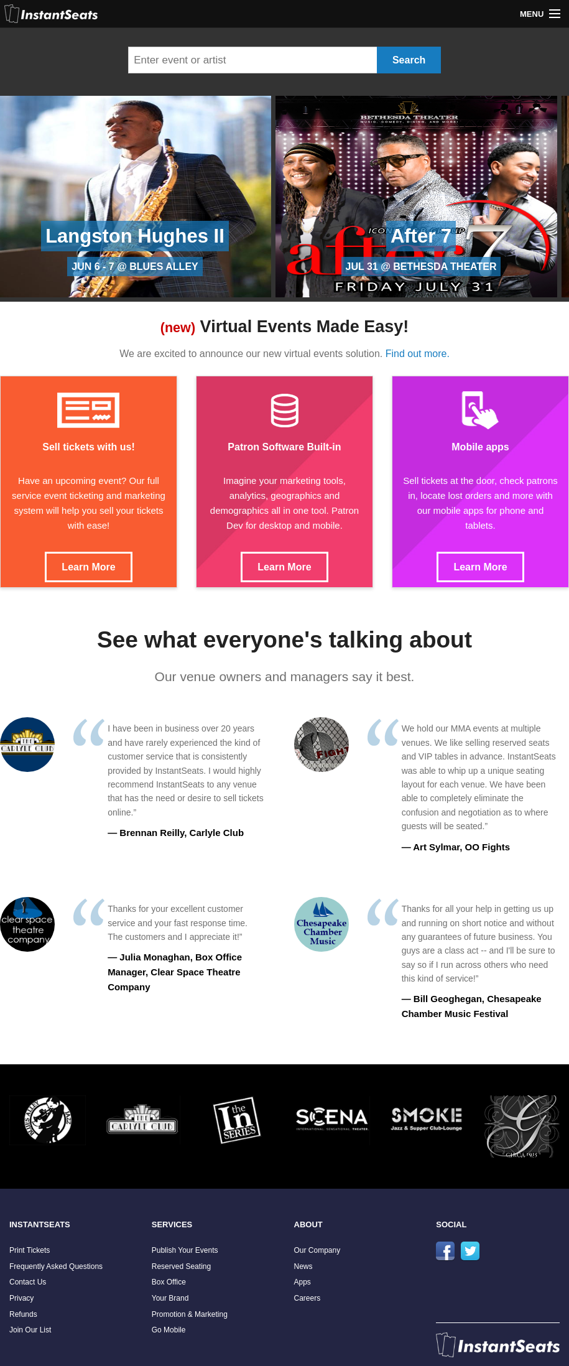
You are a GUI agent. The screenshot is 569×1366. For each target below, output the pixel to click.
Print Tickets (29, 1250)
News (303, 1266)
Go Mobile (169, 1330)
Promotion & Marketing (190, 1314)
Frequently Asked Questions (56, 1266)
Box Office (169, 1282)
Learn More (88, 567)
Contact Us (27, 1282)
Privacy (21, 1298)
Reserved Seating (181, 1266)
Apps (302, 1282)
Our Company (317, 1250)
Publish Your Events (185, 1250)
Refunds (23, 1314)
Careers (307, 1298)
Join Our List (30, 1330)
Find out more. (418, 353)
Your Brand (170, 1298)
